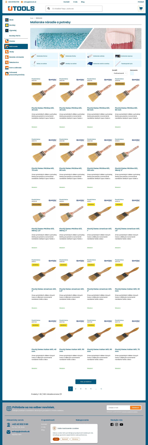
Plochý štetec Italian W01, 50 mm (71, 350)
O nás (75, 2)
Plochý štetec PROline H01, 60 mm (126, 109)
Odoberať (135, 407)
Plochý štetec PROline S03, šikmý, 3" (70, 230)
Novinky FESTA (14, 36)
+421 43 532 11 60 (13, 2)
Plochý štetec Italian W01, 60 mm (99, 350)
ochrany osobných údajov (130, 412)
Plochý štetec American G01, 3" (99, 290)
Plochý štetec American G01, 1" (99, 230)
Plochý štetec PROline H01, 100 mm (98, 169)
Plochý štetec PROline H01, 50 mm (98, 109)
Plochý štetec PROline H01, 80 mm (70, 169)
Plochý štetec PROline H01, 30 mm (43, 109)
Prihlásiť (141, 2)
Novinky (12, 25)
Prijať (56, 439)
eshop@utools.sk (30, 2)
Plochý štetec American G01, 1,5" (127, 230)
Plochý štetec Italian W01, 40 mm (44, 350)
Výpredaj (12, 30)
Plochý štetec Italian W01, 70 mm (127, 350)
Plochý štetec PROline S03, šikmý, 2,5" (43, 230)
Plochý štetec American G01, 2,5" (71, 290)
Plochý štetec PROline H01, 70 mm (43, 169)
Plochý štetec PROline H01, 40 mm (70, 109)
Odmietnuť (75, 439)
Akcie (11, 20)
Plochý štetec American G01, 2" (44, 290)
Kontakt (67, 2)
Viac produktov (85, 382)
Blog (82, 2)
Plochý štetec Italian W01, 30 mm (127, 290)
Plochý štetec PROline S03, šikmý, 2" (126, 169)
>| (101, 389)
